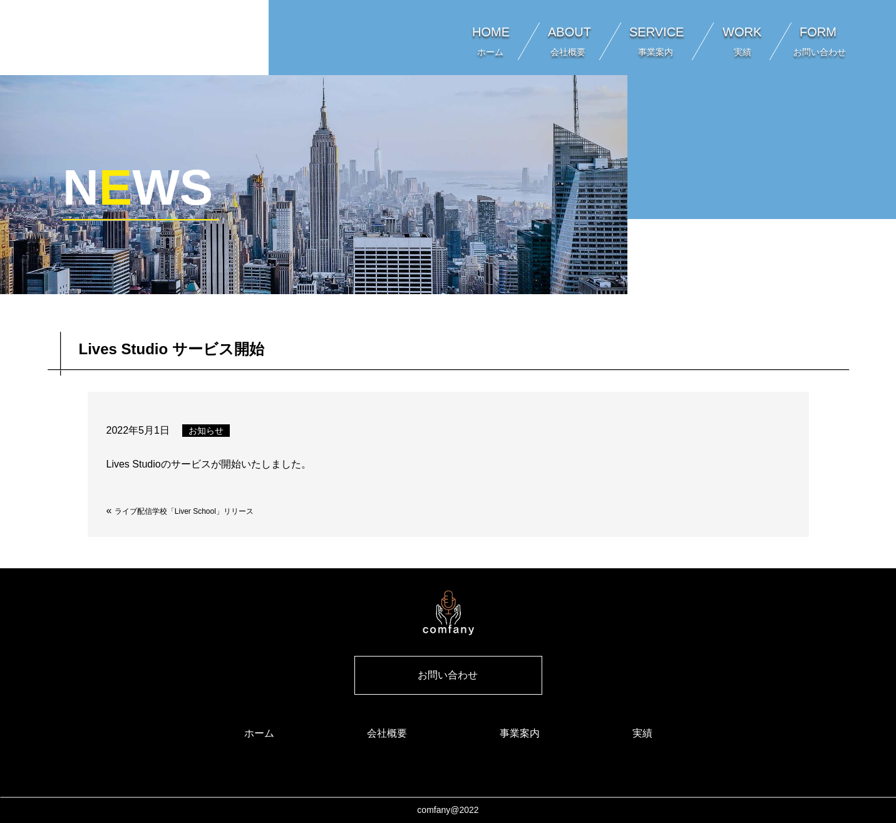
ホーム (259, 733)
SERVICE (656, 41)
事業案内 (520, 733)
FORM (823, 41)
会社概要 (387, 733)
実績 (642, 733)
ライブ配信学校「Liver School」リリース (184, 511)
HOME (491, 41)
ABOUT (569, 41)
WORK (742, 41)
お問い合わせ (448, 675)
